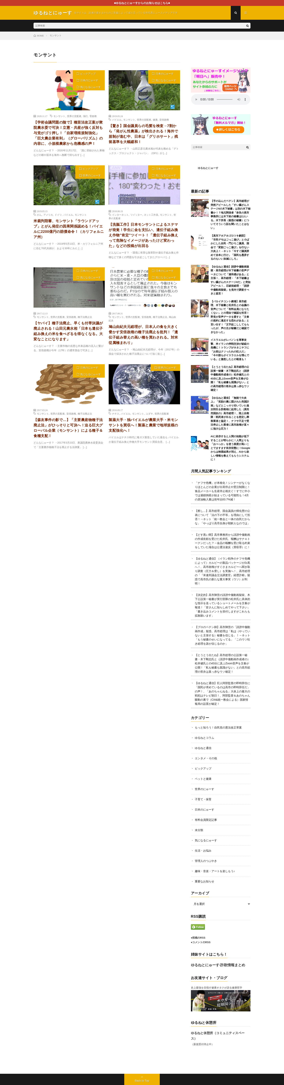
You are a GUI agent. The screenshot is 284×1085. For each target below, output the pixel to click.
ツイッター (136, 214)
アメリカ (48, 214)
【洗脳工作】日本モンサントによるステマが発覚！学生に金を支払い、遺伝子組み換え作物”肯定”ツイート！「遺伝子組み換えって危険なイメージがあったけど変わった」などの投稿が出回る (143, 235)
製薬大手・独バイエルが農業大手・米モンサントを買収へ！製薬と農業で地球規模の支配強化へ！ (143, 425)
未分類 (199, 830)
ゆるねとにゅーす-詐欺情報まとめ (218, 965)
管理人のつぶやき (206, 860)
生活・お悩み (203, 850)
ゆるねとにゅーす (208, 168)
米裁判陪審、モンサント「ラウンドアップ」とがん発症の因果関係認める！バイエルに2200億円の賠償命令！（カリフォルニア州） (69, 229)
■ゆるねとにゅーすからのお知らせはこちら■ (142, 3)
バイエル (116, 119)
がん (39, 214)
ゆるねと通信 (203, 748)
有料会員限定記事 (206, 819)
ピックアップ (88, 73)
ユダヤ (149, 413)
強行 (85, 116)
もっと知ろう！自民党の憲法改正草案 (218, 727)
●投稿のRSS (198, 937)
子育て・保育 (203, 799)
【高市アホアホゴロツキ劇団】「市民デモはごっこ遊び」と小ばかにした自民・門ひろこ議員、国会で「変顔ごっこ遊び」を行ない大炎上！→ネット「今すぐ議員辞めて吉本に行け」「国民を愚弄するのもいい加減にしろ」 (230, 247)
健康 (155, 119)
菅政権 (93, 116)
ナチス (115, 413)
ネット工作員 (151, 214)
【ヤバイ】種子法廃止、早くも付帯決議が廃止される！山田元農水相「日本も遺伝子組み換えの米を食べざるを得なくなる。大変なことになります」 (68, 331)
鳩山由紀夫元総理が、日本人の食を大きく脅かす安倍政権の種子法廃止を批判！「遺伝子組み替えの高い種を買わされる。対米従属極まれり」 (143, 335)
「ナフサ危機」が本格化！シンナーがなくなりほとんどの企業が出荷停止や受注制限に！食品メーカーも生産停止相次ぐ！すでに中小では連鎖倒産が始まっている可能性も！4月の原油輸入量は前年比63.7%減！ (222, 491)
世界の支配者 (74, 116)
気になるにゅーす (90, 87)
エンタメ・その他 (206, 758)
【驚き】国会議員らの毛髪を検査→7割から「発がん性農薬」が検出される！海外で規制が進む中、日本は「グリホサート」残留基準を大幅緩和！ (143, 134)
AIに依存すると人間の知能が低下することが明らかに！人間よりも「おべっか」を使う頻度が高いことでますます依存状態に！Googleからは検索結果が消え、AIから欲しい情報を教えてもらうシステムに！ (230, 448)
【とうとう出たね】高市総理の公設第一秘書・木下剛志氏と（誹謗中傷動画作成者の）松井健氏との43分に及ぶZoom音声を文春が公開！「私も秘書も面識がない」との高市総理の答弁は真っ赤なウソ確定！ (230, 378)
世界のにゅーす (92, 175)
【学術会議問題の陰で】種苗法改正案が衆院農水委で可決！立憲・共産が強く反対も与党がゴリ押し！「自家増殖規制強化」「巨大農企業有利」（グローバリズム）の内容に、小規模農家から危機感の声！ (68, 133)
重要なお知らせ (204, 881)
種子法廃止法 (85, 317)
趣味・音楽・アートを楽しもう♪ (215, 871)
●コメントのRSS (201, 942)
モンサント (59, 116)
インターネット (120, 214)
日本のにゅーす (89, 80)
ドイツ (58, 214)
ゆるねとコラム (204, 737)
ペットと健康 (203, 778)
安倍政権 (164, 119)
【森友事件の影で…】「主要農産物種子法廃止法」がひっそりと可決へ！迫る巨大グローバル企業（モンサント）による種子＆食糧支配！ (68, 428)
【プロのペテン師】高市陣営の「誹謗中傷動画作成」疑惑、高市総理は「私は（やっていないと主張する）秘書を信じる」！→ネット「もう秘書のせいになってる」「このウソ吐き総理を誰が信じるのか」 (222, 635)
